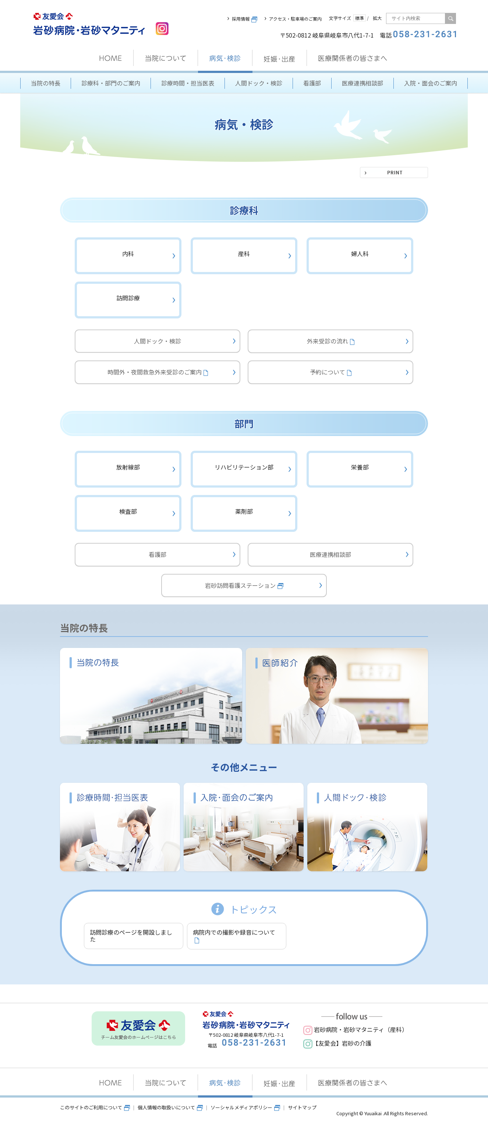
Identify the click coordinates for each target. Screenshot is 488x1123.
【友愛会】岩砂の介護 (337, 1043)
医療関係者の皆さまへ (353, 58)
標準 (359, 18)
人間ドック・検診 (258, 83)
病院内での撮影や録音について (234, 935)
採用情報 (244, 18)
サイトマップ (302, 1107)
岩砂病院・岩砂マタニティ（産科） (355, 1029)
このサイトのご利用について (95, 1107)
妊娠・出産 (279, 58)
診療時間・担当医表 (187, 83)
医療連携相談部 (362, 83)
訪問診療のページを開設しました (131, 936)
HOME (111, 58)
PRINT (394, 172)
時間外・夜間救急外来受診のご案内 (157, 371)
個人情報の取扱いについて (170, 1107)
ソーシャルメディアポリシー (245, 1107)
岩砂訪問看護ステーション (244, 585)
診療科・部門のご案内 (110, 83)
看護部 (312, 83)
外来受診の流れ (330, 340)
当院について (166, 58)
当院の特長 (45, 83)
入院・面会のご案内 (430, 83)
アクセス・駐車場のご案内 (295, 18)
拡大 (377, 18)
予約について (330, 371)
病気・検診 (225, 58)
